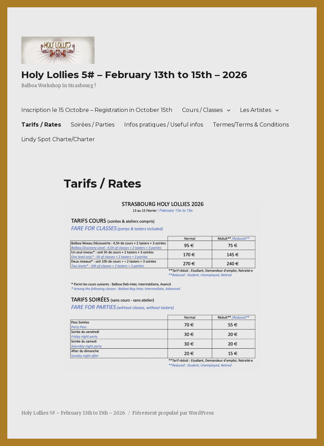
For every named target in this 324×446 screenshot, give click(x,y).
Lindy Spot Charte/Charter (58, 139)
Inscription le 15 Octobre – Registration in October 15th (96, 110)
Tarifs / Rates (41, 124)
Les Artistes (255, 110)
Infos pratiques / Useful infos (163, 124)
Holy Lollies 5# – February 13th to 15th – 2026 (134, 75)
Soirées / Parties (92, 124)
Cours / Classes (202, 110)
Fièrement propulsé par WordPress (173, 413)
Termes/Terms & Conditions (251, 124)
